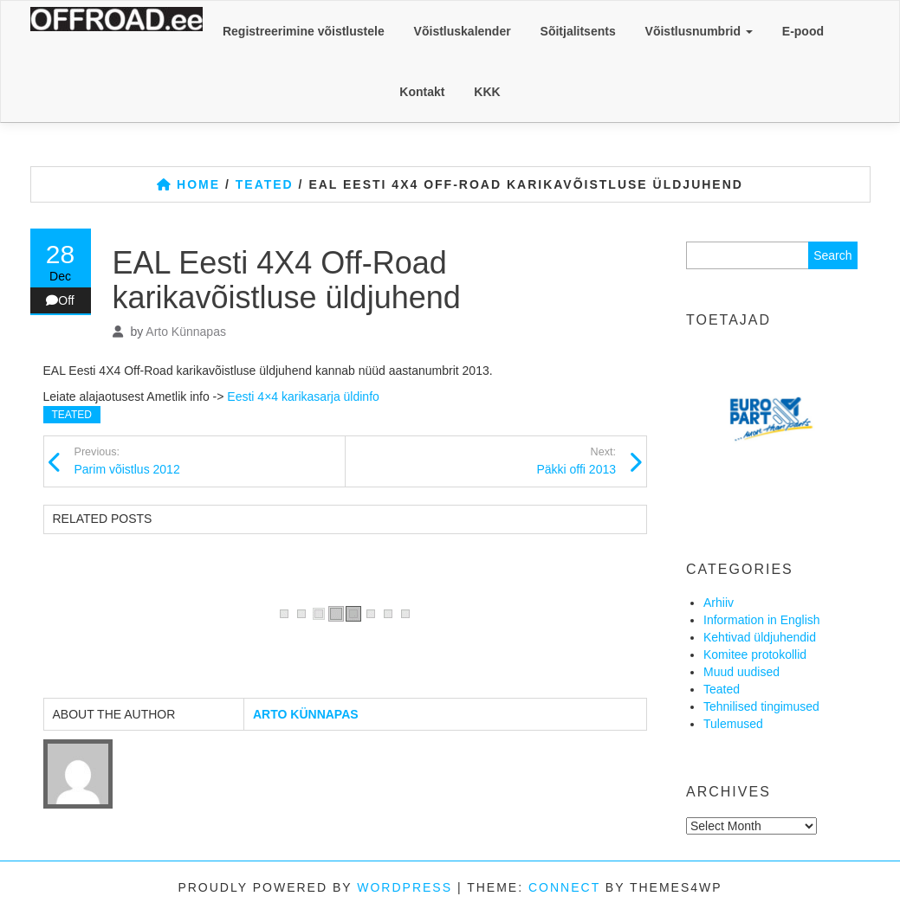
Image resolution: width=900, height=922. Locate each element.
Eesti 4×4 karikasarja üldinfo (303, 396)
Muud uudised (741, 672)
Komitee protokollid (754, 654)
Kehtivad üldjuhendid (759, 637)
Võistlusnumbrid (699, 31)
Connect (564, 887)
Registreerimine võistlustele (304, 31)
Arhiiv (718, 602)
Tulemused (733, 724)
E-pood (803, 31)
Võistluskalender (462, 31)
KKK (487, 92)
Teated (72, 415)
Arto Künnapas (186, 331)
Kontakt (421, 92)
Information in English (761, 620)
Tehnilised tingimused (761, 706)
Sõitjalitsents (578, 31)
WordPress (404, 887)
